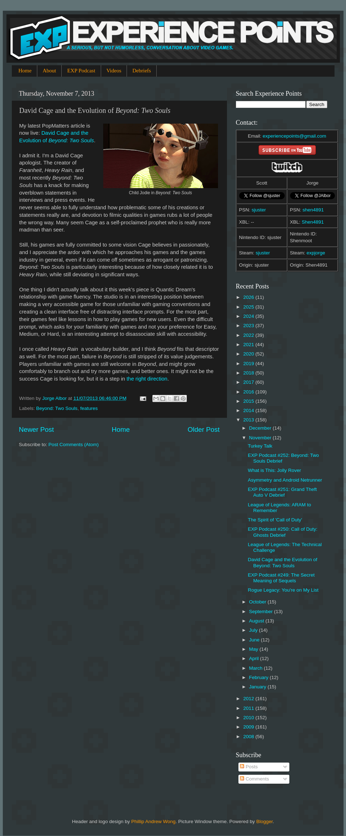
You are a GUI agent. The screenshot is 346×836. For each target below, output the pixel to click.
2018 (249, 373)
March (256, 668)
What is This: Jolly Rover (274, 470)
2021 (249, 344)
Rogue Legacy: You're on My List (283, 590)
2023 (249, 325)
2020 (249, 354)
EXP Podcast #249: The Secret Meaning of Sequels (281, 577)
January (258, 686)
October (258, 602)
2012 (249, 698)
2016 (249, 392)
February (259, 677)
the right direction (147, 379)
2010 (249, 717)
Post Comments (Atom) (73, 444)
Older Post (203, 429)
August (257, 621)
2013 (249, 419)
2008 (249, 736)
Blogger (264, 821)
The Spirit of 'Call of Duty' (275, 519)
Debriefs (141, 70)
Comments (254, 779)
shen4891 (313, 209)
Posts (249, 766)
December (261, 428)
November (261, 437)
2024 (249, 316)
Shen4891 (313, 222)
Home (25, 70)
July (254, 630)
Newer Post (36, 429)
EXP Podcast (81, 70)
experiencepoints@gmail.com (294, 136)
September (261, 611)
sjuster (259, 209)
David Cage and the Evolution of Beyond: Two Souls (282, 562)
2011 (249, 708)
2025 (249, 307)
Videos (114, 70)
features (89, 408)
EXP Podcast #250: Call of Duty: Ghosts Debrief (282, 532)
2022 (249, 335)
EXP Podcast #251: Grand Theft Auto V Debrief (282, 492)
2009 (249, 727)
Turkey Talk (260, 446)
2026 (249, 297)
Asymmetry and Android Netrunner (285, 480)
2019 (249, 363)
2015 (249, 401)
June (255, 639)
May (254, 649)
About (49, 70)
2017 (249, 382)
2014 (249, 410)
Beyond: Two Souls (56, 408)
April (254, 658)
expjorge (316, 252)
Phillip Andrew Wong (153, 821)
